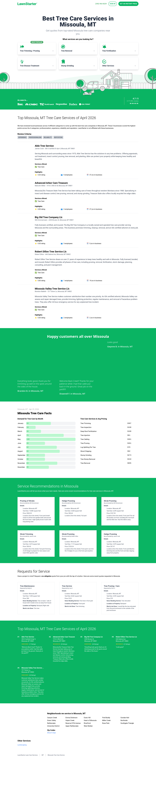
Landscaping (22, 745)
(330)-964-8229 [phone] (101, 4)
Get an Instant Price (128, 4)
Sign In (113, 4)
